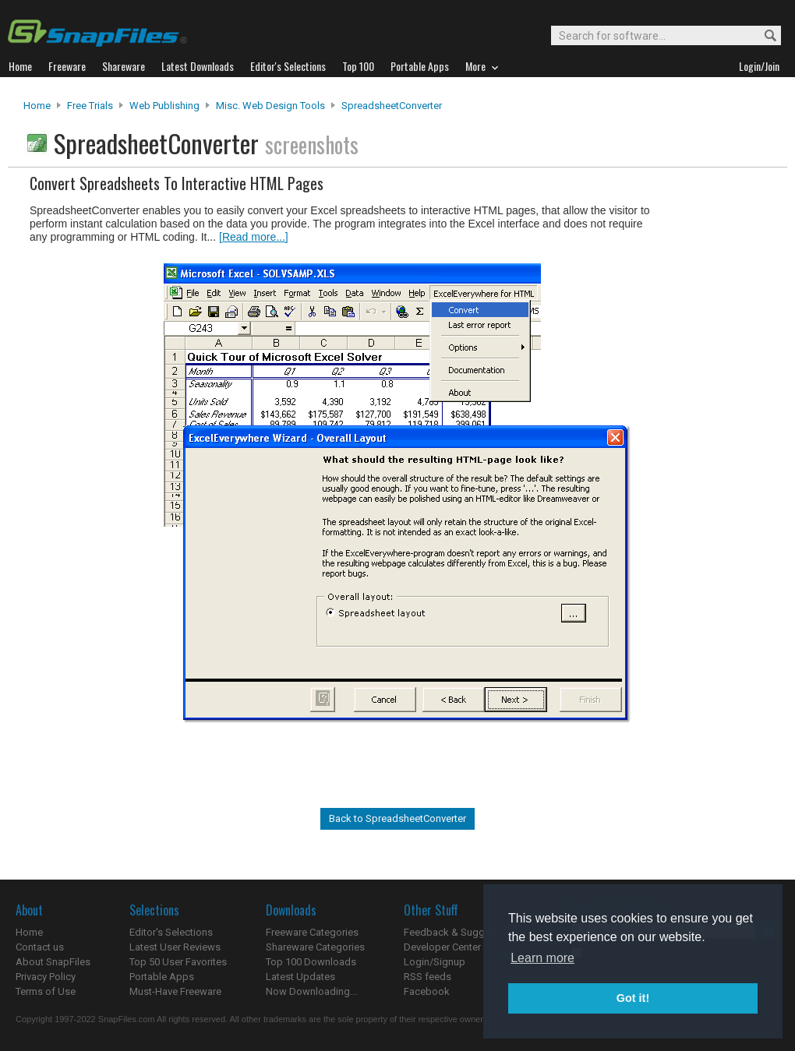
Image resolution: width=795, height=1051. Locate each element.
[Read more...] (253, 237)
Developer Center (442, 947)
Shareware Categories (315, 947)
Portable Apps (161, 976)
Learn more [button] (542, 958)
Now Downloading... (311, 991)
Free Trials (90, 105)
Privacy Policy (46, 976)
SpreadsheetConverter (391, 105)
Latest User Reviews (175, 947)
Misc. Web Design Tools (270, 105)
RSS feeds (427, 976)
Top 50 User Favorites (178, 962)
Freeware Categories (312, 932)
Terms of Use (46, 991)
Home (37, 105)
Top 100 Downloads (311, 962)
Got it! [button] (633, 998)
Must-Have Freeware (175, 991)
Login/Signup (434, 962)
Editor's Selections (171, 932)
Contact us (40, 947)
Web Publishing (164, 105)
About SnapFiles (53, 962)
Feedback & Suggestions (461, 932)
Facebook (427, 991)
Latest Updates (300, 976)
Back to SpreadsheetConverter (397, 818)
